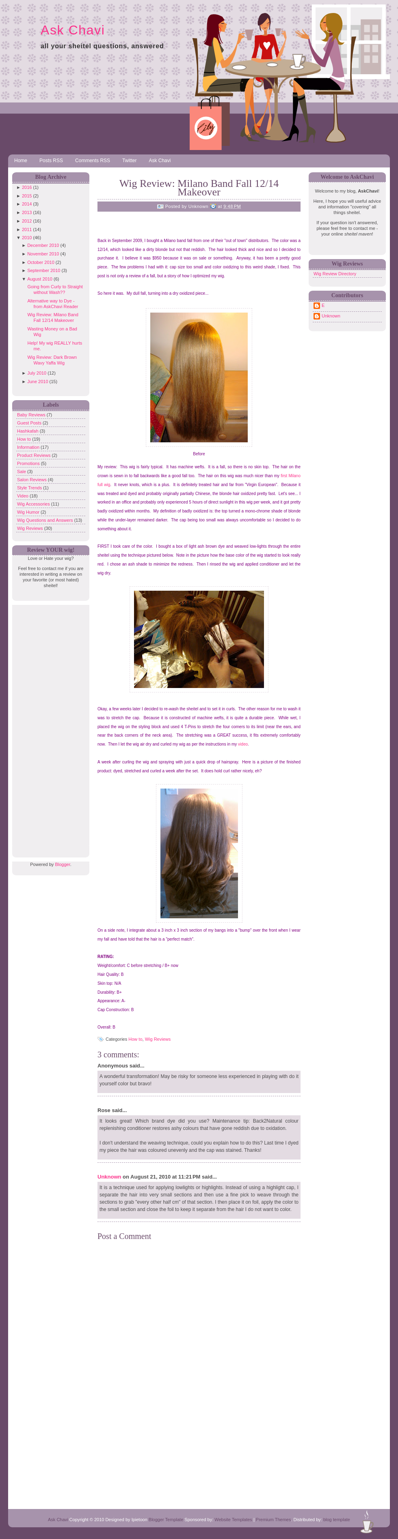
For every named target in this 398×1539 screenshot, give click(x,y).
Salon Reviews (32, 479)
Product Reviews (34, 455)
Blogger (62, 864)
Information (29, 447)
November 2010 (43, 253)
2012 (27, 221)
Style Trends (30, 487)
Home (20, 160)
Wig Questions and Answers (45, 520)
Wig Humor (29, 512)
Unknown (109, 1177)
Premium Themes (273, 1519)
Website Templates (233, 1519)
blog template (336, 1519)
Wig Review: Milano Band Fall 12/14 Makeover (199, 188)
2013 (27, 212)
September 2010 (43, 270)
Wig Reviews (30, 528)
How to (24, 439)
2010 (27, 237)
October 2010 (40, 262)
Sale (22, 471)
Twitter (129, 160)
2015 (27, 195)
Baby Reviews (32, 414)
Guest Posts (30, 422)
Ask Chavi (73, 30)
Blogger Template (166, 1519)
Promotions (29, 463)
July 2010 (36, 373)
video (243, 744)
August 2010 (39, 279)
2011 (27, 229)
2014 (27, 203)
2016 (27, 187)
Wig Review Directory (335, 273)
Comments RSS (92, 160)
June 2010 (37, 381)
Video (23, 495)
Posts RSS (51, 160)
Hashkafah (28, 431)
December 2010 (43, 245)
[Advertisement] (48, 726)
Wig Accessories (34, 504)
